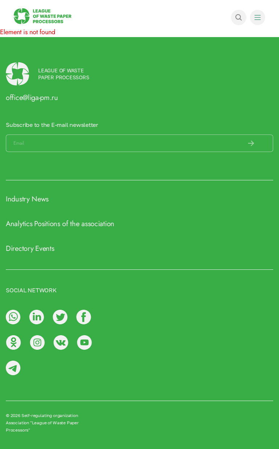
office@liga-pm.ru (32, 97)
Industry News (27, 199)
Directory (19, 248)
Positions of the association (74, 224)
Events (44, 248)
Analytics (19, 224)
